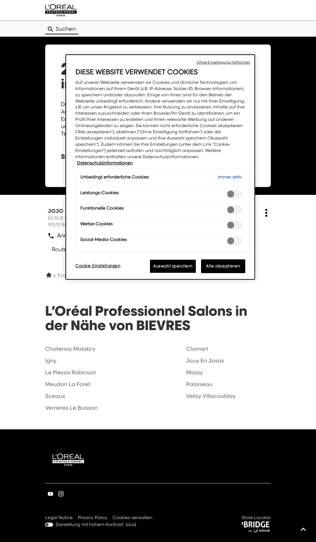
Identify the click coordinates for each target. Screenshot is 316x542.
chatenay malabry (70, 349)
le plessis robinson (70, 372)
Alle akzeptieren (223, 266)
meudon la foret (67, 384)
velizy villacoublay (211, 396)
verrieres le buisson (71, 407)
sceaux (55, 396)
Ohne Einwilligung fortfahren (223, 62)
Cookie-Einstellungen (97, 265)
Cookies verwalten (133, 517)
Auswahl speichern (173, 266)
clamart (197, 349)
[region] (160, 167)
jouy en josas (205, 360)
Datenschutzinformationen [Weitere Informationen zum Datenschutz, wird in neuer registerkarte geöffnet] (105, 163)
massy (194, 372)
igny (51, 360)
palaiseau (199, 384)
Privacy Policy (92, 518)
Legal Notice (59, 518)
